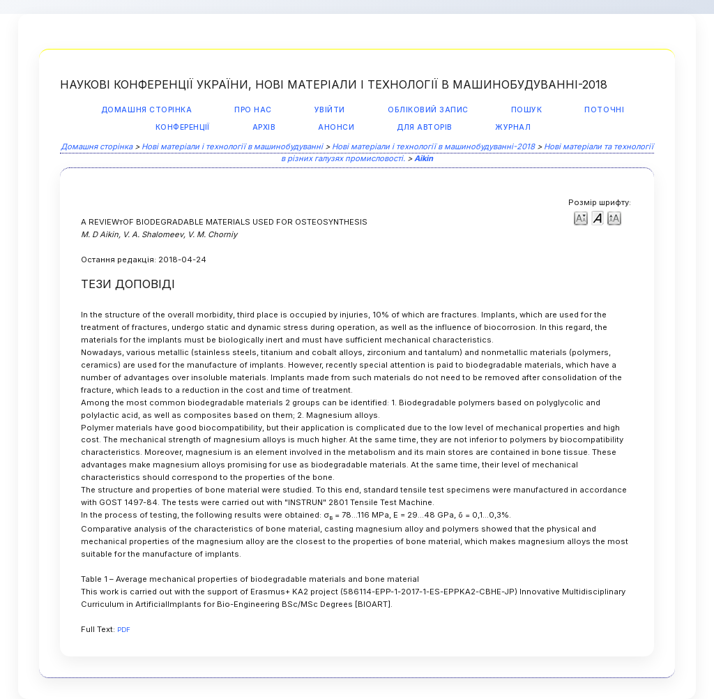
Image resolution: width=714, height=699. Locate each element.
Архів (264, 127)
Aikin (423, 158)
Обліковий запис (428, 109)
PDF (123, 629)
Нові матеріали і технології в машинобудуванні (232, 146)
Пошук (526, 109)
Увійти (329, 109)
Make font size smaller (581, 217)
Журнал (513, 127)
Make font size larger (614, 217)
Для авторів (425, 127)
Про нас (253, 109)
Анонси (336, 127)
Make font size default (598, 217)
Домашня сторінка (146, 109)
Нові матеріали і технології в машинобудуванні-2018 (433, 146)
